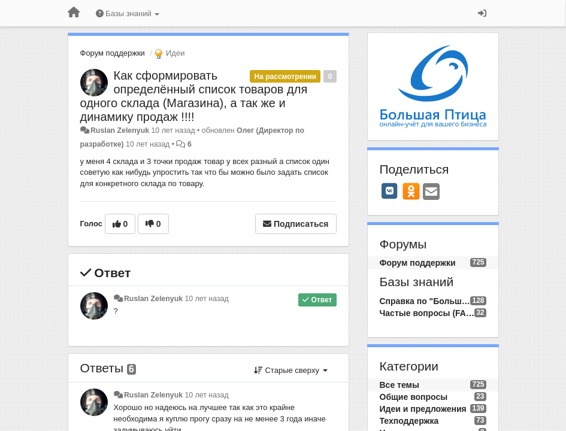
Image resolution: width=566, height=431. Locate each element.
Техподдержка (409, 421)
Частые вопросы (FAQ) (427, 313)
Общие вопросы (414, 397)
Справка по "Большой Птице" (425, 301)
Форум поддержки (112, 52)
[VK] (390, 191)
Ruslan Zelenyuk (119, 130)
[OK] (411, 191)
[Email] (431, 192)
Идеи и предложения (423, 409)
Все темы (399, 385)
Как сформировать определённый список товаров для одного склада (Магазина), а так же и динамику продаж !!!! (194, 96)
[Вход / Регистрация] (482, 13)
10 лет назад (206, 299)
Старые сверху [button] (291, 370)
